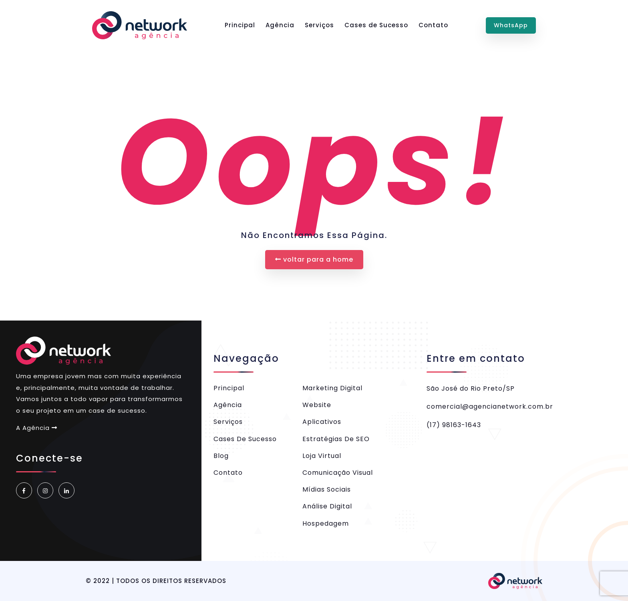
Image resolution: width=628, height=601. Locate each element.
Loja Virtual (321, 455)
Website (316, 404)
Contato (433, 25)
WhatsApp (511, 25)
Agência (280, 25)
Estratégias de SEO (336, 439)
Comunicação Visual (337, 472)
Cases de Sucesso (376, 25)
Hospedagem (325, 523)
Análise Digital (327, 506)
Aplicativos (321, 421)
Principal (240, 25)
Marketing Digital (332, 388)
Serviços (319, 25)
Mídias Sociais (326, 489)
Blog (221, 455)
